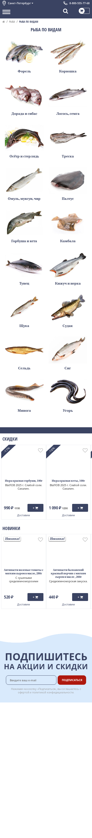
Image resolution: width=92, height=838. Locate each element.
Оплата (60, 714)
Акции (7, 736)
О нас (6, 714)
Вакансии (62, 768)
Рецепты (61, 736)
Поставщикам (65, 757)
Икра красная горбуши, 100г (23, 481)
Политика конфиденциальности (26, 747)
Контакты (9, 720)
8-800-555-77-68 (79, 3)
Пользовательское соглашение (26, 742)
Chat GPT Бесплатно (46, 777)
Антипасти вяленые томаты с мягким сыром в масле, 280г (23, 572)
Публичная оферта (16, 763)
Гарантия (62, 730)
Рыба (12, 21)
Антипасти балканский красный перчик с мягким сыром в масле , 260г (68, 574)
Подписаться (72, 680)
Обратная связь (14, 725)
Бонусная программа (63, 722)
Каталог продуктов (16, 709)
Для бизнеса (64, 763)
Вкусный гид (64, 741)
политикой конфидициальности (53, 692)
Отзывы (8, 768)
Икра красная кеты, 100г (68, 481)
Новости (8, 731)
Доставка (62, 709)
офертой (23, 692)
